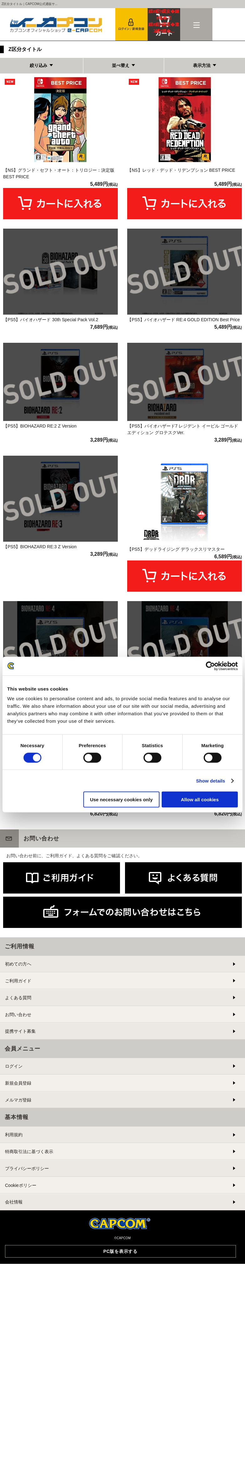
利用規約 (14, 1284)
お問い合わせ (18, 1164)
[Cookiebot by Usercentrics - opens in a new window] (210, 666)
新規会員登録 (18, 1232)
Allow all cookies (200, 799)
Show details (210, 780)
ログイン (14, 1215)
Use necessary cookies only (121, 799)
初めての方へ (18, 1113)
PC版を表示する (120, 1400)
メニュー (196, 24)
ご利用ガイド (18, 1130)
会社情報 (14, 1351)
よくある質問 (18, 1147)
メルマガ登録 (18, 1249)
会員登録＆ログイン (131, 24)
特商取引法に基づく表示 (29, 1301)
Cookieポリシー (20, 1334)
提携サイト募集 (20, 1180)
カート (164, 21)
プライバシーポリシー (27, 1318)
